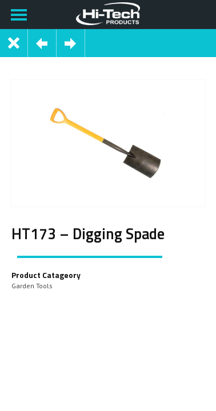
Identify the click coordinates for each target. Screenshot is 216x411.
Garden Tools (32, 285)
